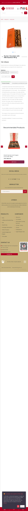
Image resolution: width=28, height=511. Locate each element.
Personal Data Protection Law (17, 267)
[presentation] (2, 147)
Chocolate (12, 19)
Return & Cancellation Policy (6, 267)
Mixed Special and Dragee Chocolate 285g (11, 155)
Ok (18, 506)
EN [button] (24, 2)
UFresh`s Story (19, 225)
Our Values (18, 219)
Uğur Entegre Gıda (20, 231)
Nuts (3, 217)
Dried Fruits (4, 225)
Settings (22, 506)
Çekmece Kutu (14, 72)
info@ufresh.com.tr (6, 251)
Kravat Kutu (5, 72)
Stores (17, 227)
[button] (25, 38)
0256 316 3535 (5, 249)
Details (5, 503)
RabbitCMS (23, 269)
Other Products (5, 229)
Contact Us (9, 254)
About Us (18, 217)
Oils (3, 222)
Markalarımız (19, 229)
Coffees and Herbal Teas (7, 220)
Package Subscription (7, 227)
